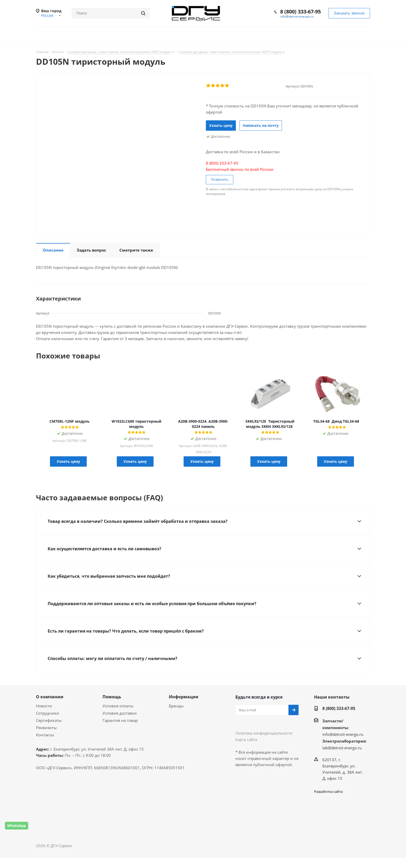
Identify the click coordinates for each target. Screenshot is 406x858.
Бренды (176, 705)
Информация (183, 697)
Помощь (112, 697)
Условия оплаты (118, 705)
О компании (49, 697)
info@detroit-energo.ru (297, 16)
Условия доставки (120, 713)
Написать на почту (261, 125)
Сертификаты (49, 720)
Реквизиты (46, 727)
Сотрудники (47, 713)
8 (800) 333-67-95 (300, 11)
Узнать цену (221, 125)
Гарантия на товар (120, 720)
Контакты (45, 734)
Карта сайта (246, 739)
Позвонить (219, 179)
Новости (44, 705)
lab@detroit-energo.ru (342, 747)
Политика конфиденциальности (263, 733)
